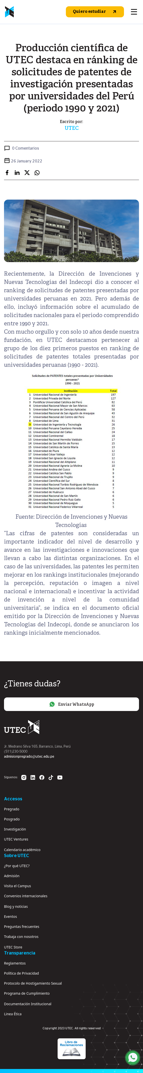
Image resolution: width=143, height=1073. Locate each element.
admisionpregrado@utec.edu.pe (29, 756)
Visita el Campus (17, 885)
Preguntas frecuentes (21, 926)
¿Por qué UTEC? (17, 865)
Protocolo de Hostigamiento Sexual (33, 983)
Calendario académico (22, 849)
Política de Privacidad (21, 973)
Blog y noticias (16, 906)
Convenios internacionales (25, 895)
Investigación (15, 829)
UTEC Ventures (16, 839)
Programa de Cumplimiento (27, 993)
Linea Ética (13, 1013)
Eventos (10, 916)
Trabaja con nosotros (21, 936)
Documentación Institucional (27, 1003)
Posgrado (12, 819)
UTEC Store (13, 947)
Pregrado (11, 809)
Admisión (12, 875)
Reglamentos (15, 963)
